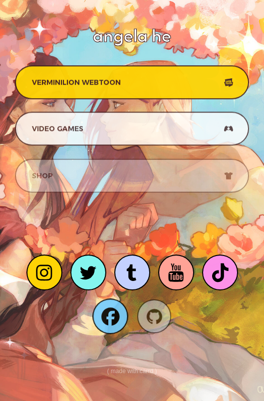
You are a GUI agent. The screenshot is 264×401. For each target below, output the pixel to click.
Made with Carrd (132, 371)
